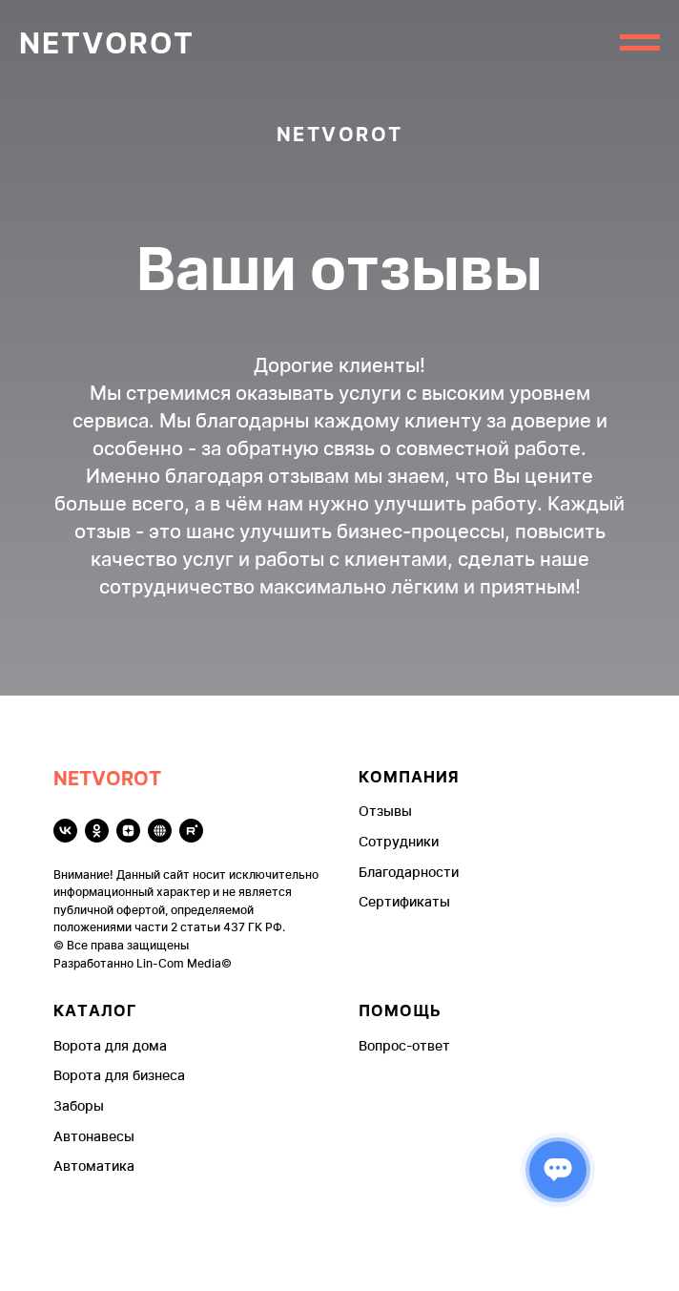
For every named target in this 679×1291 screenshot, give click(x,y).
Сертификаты (404, 901)
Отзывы (385, 810)
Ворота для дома (110, 1045)
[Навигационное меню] (640, 43)
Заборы (78, 1105)
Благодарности (409, 872)
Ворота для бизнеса (119, 1075)
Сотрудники (399, 841)
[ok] (97, 831)
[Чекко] (160, 831)
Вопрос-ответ (404, 1045)
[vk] (65, 831)
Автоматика (93, 1165)
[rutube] (191, 831)
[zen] (128, 831)
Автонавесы (93, 1136)
